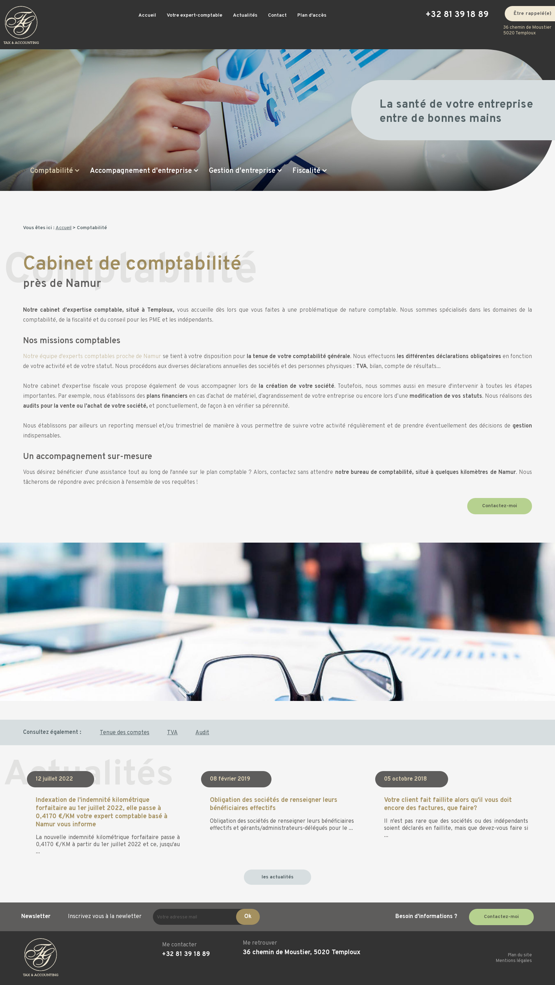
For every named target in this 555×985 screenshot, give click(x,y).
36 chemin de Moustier (527, 30)
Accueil (147, 15)
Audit (202, 732)
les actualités (277, 877)
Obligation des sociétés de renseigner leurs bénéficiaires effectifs (273, 804)
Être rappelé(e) (533, 14)
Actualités (245, 15)
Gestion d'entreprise (242, 171)
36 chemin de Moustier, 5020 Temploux (301, 953)
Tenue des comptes (124, 732)
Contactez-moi (499, 506)
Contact (277, 15)
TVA (172, 732)
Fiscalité (306, 171)
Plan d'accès (311, 15)
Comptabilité (51, 171)
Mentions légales (514, 961)
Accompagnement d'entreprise (141, 171)
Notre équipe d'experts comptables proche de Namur (92, 356)
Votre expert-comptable (194, 15)
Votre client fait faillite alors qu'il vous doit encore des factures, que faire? (448, 804)
